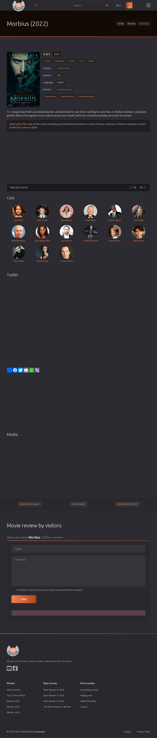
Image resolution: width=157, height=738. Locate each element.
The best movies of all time (57, 706)
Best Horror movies (29, 504)
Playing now (86, 695)
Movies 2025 (13, 706)
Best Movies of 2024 (54, 701)
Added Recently (88, 701)
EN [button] (119, 5)
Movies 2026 (13, 701)
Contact (127, 731)
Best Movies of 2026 (54, 689)
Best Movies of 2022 (128, 504)
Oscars (83, 706)
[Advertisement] (78, 157)
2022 (56, 54)
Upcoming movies (89, 689)
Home (120, 23)
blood (42, 111)
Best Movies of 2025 (54, 695)
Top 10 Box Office (16, 695)
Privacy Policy (143, 731)
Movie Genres (14, 689)
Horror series (78, 504)
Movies (132, 23)
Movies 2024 (13, 712)
